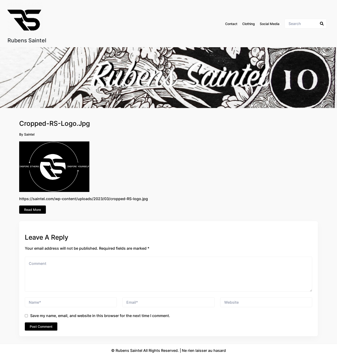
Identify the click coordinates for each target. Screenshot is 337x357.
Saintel (29, 134)
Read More (32, 210)
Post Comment (41, 326)
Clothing (248, 24)
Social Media (269, 24)
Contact (231, 24)
